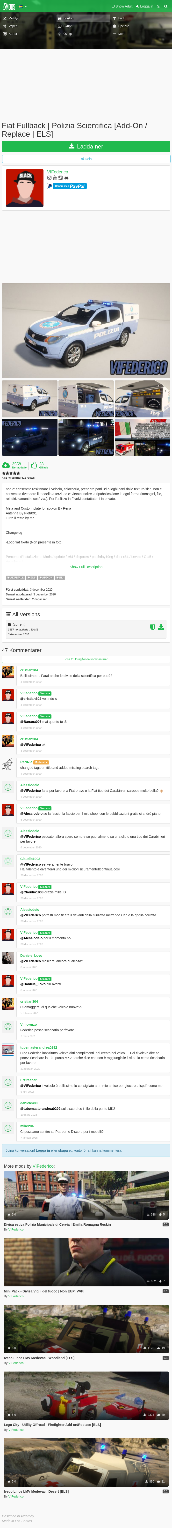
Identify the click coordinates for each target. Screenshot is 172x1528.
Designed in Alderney (18, 1516)
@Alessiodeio (31, 814)
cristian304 (29, 670)
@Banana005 (31, 722)
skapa (63, 1150)
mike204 (27, 1126)
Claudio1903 (30, 859)
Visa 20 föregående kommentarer (86, 659)
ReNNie (26, 762)
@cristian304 (30, 699)
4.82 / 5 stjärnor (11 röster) (18, 477)
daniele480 (29, 1103)
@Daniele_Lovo (33, 984)
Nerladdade (19, 467)
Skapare (45, 693)
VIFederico (57, 172)
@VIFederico (30, 745)
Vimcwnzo (28, 1024)
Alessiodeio (29, 785)
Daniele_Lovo (31, 955)
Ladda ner (86, 146)
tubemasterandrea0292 (38, 1047)
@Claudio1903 (31, 892)
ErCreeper (28, 1080)
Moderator (41, 762)
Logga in (43, 1150)
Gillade (43, 467)
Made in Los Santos (17, 1521)
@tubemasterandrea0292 (40, 1109)
